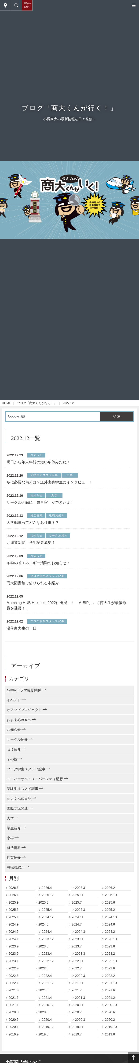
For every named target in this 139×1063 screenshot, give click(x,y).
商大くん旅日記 (19, 802)
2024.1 (13, 943)
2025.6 (110, 906)
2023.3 (80, 957)
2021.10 (111, 987)
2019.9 (13, 1038)
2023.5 (13, 957)
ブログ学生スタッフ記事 (26, 773)
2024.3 (80, 935)
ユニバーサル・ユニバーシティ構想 (35, 783)
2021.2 (110, 1001)
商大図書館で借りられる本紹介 (33, 587)
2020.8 (43, 1016)
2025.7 (77, 906)
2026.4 (47, 892)
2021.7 (77, 994)
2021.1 (13, 1009)
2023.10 (111, 943)
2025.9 (13, 906)
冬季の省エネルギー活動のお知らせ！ (38, 567)
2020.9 (13, 1016)
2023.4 (47, 957)
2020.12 (48, 1009)
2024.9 (13, 928)
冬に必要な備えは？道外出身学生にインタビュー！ (50, 486)
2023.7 (77, 950)
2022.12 (48, 965)
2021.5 (13, 1001)
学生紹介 (14, 832)
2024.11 (78, 921)
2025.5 (13, 913)
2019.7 (77, 1038)
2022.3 (80, 979)
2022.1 (13, 987)
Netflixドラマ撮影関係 (24, 694)
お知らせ (14, 734)
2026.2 (110, 892)
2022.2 (110, 979)
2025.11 (78, 899)
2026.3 (80, 892)
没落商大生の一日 (22, 632)
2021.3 (80, 1001)
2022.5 (13, 979)
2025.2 (110, 913)
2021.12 (48, 987)
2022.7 (77, 972)
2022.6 (110, 972)
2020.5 (13, 1023)
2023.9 (13, 950)
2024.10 (111, 921)
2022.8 (43, 972)
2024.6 (110, 928)
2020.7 (77, 1016)
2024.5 (13, 935)
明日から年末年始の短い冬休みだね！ (38, 466)
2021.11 (78, 987)
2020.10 (111, 1009)
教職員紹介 (15, 871)
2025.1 (13, 921)
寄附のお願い (27, 5)
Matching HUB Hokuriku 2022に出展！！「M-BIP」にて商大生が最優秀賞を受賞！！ (66, 609)
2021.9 (13, 994)
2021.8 (43, 994)
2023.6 (110, 950)
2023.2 (110, 957)
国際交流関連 (17, 812)
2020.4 (47, 1023)
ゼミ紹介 (14, 753)
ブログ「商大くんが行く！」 (37, 407)
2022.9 (13, 972)
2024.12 (48, 921)
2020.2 (110, 1023)
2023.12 (48, 943)
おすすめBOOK (19, 723)
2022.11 (78, 965)
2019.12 (48, 1031)
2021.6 (110, 994)
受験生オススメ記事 (22, 793)
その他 (12, 763)
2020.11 (78, 1009)
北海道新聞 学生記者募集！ (31, 547)
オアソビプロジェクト (24, 714)
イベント (14, 704)
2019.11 (78, 1031)
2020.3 (80, 1023)
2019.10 (111, 1031)
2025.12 (48, 899)
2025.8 (43, 906)
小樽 (10, 842)
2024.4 (47, 935)
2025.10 (111, 899)
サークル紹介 (17, 743)
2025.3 (80, 913)
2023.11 (78, 943)
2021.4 (47, 1001)
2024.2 (110, 935)
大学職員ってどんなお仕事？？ (33, 526)
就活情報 (14, 852)
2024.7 (77, 928)
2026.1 (13, 899)
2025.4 (47, 913)
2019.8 (43, 1038)
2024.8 (43, 928)
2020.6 (110, 1016)
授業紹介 (14, 861)
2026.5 (13, 892)
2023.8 (43, 950)
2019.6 (110, 1038)
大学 (10, 822)
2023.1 (13, 965)
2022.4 (47, 979)
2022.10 (111, 965)
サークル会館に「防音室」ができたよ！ (40, 506)
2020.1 (13, 1031)
